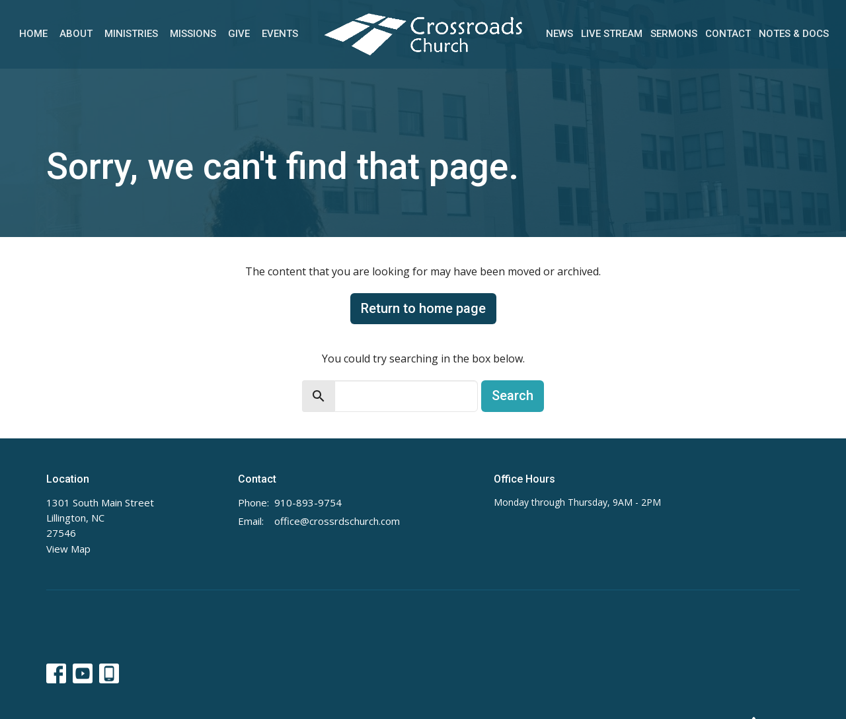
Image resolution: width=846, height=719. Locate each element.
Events (280, 34)
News (559, 34)
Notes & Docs (794, 34)
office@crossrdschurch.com (337, 521)
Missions (193, 34)
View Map (68, 548)
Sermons (673, 34)
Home (33, 34)
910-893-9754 (308, 502)
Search (512, 395)
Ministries (131, 34)
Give (239, 34)
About (76, 34)
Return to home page (423, 308)
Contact (728, 34)
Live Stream (611, 34)
